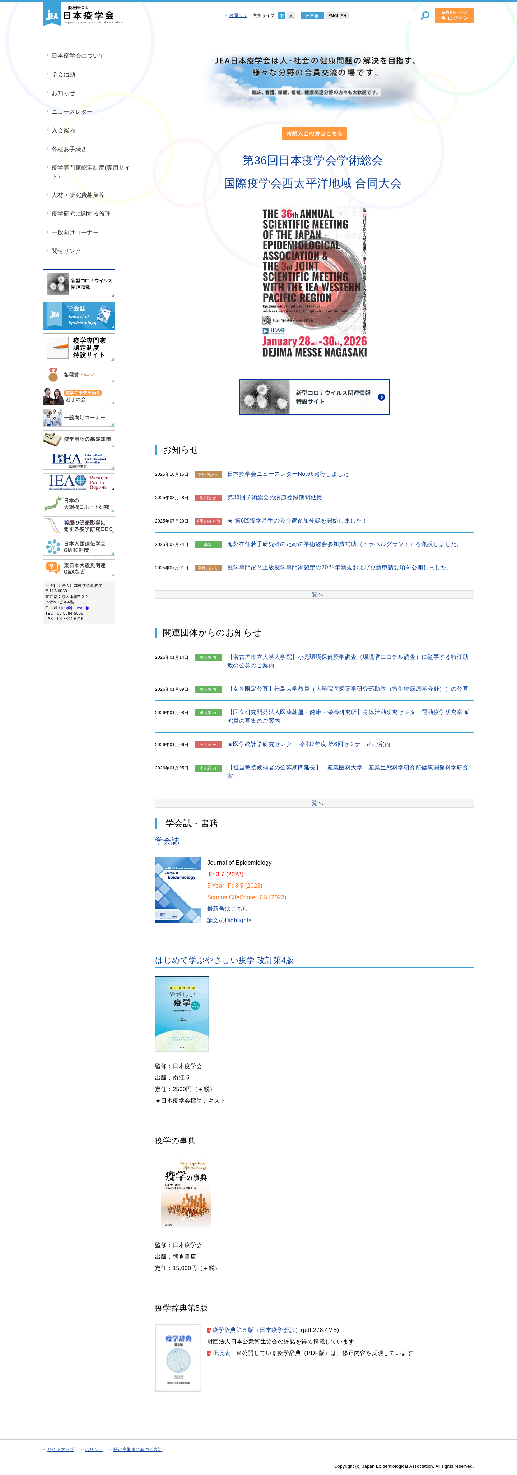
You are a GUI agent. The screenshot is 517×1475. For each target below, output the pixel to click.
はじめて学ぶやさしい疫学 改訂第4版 (224, 960)
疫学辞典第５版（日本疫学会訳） (257, 1330)
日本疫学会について (78, 55)
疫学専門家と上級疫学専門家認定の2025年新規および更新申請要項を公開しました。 (340, 567)
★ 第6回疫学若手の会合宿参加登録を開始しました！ (297, 521)
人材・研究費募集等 (78, 195)
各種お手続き (69, 149)
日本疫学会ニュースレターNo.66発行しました (288, 474)
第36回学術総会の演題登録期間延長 (274, 497)
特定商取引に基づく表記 (137, 1449)
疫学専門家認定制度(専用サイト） (91, 172)
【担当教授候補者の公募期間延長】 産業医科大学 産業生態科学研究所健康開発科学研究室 (348, 771)
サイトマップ (60, 1449)
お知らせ (63, 93)
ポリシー (94, 1449)
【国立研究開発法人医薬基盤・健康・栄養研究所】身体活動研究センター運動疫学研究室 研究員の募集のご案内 (348, 716)
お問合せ (238, 15)
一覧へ (314, 594)
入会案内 (63, 130)
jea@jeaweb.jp (75, 608)
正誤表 (221, 1353)
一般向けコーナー (75, 232)
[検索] (425, 15)
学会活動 (63, 74)
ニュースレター (72, 112)
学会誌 (167, 840)
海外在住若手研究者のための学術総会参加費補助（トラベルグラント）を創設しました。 (345, 544)
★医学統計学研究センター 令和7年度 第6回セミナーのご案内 (309, 744)
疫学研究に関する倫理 (81, 214)
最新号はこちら (227, 909)
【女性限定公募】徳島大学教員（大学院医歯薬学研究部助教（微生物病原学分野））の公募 (348, 689)
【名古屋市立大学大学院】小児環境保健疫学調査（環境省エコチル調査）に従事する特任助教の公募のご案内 (348, 661)
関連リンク (66, 251)
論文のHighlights (229, 920)
